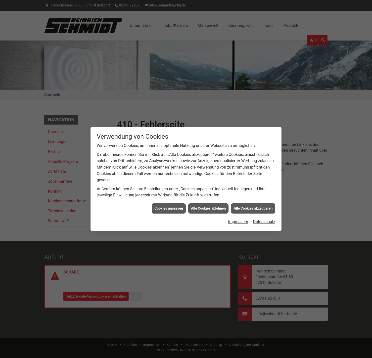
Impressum (238, 218)
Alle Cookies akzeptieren (253, 205)
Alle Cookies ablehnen (208, 205)
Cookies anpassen (168, 205)
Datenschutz (264, 218)
